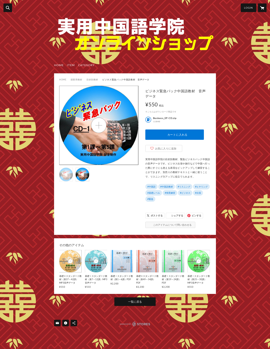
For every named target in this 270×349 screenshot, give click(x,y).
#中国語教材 (166, 186)
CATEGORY (86, 65)
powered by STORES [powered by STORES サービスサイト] (135, 323)
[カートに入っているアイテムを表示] (262, 7)
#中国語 (151, 186)
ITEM (71, 65)
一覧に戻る (135, 301)
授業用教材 (76, 79)
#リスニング (184, 186)
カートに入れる (177, 134)
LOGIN (248, 7)
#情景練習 (170, 192)
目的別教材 (92, 79)
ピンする (196, 215)
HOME (59, 65)
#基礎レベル (153, 192)
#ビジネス (185, 192)
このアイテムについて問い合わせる (172, 224)
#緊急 (150, 199)
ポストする (157, 215)
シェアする (177, 215)
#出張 (198, 192)
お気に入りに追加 (165, 148)
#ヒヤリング (201, 186)
